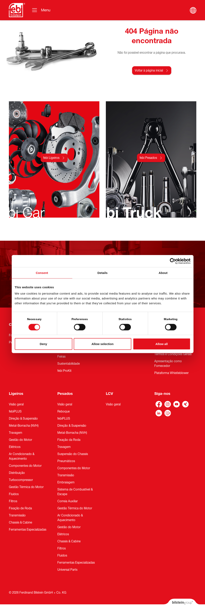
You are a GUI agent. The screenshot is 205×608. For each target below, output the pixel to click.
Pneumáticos (66, 461)
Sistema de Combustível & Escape (75, 492)
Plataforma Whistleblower (171, 373)
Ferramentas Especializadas (27, 529)
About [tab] (163, 272)
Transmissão (17, 515)
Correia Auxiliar (67, 501)
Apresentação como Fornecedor (168, 364)
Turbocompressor (21, 480)
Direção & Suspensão (23, 418)
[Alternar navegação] (41, 10)
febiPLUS (15, 411)
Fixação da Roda (68, 439)
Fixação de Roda (20, 508)
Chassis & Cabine (20, 522)
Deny (43, 344)
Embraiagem (66, 482)
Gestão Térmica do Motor (26, 487)
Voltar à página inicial (149, 70)
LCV (109, 394)
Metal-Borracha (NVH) (24, 425)
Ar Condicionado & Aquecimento (21, 456)
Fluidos (14, 494)
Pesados (65, 394)
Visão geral (16, 404)
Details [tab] (103, 272)
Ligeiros (16, 394)
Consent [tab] (42, 272)
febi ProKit (64, 370)
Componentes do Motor (25, 465)
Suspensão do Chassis (72, 454)
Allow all (162, 344)
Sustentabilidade (68, 363)
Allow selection (102, 344)
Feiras (61, 356)
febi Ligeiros (51, 157)
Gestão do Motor (20, 439)
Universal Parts (67, 569)
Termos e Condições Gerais (172, 354)
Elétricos (14, 447)
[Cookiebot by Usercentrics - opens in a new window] (172, 261)
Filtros (13, 501)
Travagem (15, 432)
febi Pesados (148, 157)
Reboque (63, 411)
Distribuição (17, 472)
